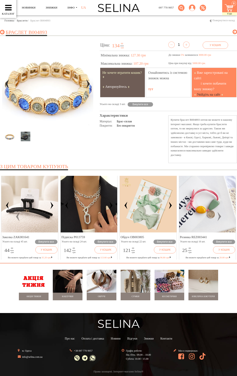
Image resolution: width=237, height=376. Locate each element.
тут (150, 89)
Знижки (149, 338)
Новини (116, 338)
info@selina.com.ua (32, 356)
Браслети (22, 20)
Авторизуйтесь (116, 86)
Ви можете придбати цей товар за (89, 257)
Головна (9, 20)
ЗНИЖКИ (51, 7)
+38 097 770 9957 (83, 350)
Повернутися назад (223, 20)
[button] (192, 10)
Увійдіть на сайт (208, 94)
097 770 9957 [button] (166, 7)
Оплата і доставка (93, 338)
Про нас (70, 338)
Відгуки (132, 338)
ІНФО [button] (71, 7)
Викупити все (140, 104)
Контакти (166, 338)
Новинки (28, 7)
